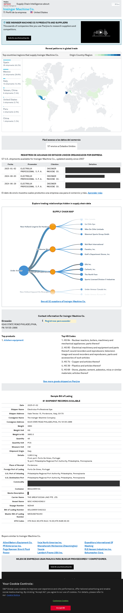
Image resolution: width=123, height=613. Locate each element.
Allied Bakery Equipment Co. (17, 543)
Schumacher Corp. (94, 553)
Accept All (60, 608)
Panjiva (9, 4)
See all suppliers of (63, 301)
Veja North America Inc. (49, 543)
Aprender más (95, 193)
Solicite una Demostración (18, 38)
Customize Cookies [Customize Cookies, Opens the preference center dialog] (61, 601)
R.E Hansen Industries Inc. (98, 549)
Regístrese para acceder (57, 321)
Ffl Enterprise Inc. (12, 546)
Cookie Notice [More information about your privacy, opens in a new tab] (13, 596)
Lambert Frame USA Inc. (50, 553)
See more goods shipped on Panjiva (61, 381)
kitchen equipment (14, 340)
